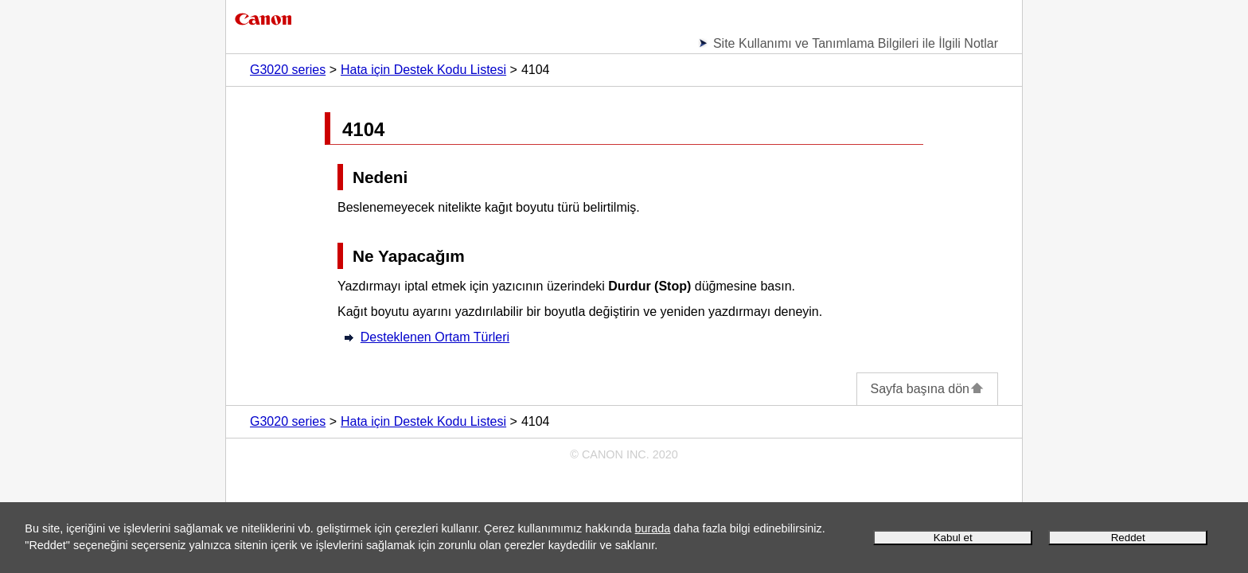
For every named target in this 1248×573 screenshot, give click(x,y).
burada (653, 528)
